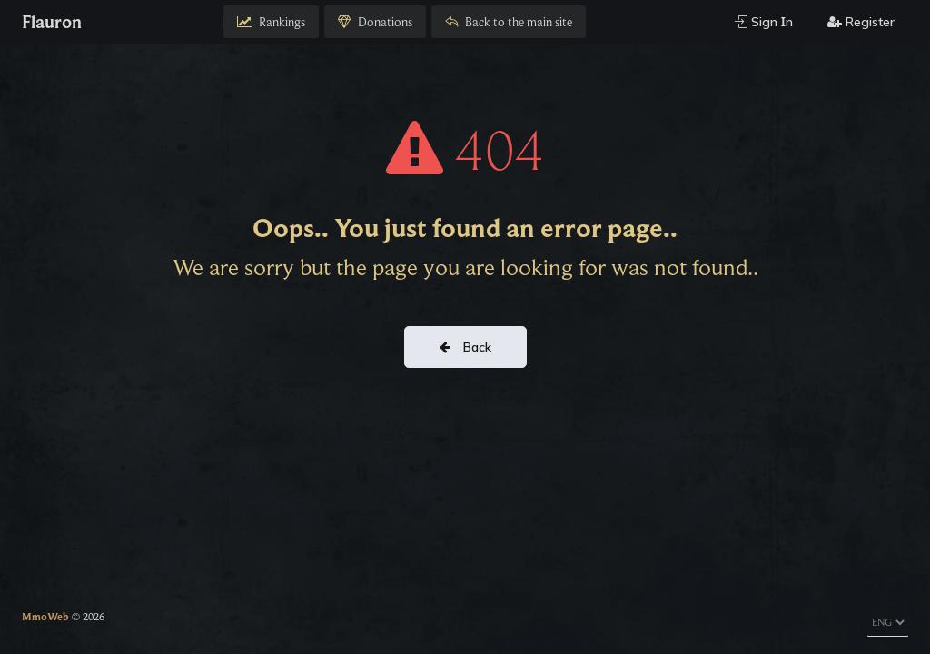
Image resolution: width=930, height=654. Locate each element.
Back (465, 347)
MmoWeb (45, 616)
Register (861, 22)
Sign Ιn (764, 22)
